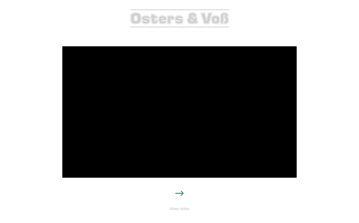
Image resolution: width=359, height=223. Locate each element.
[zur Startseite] (179, 25)
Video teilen (179, 208)
